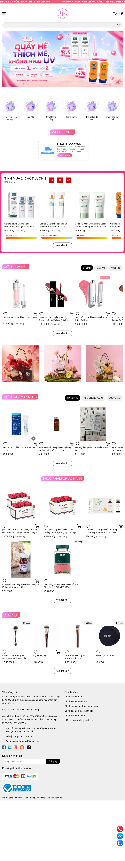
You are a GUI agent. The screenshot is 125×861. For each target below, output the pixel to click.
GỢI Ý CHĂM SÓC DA (20, 397)
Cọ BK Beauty (39, 655)
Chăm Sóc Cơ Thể (112, 118)
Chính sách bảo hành (75, 715)
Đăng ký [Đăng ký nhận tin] (53, 761)
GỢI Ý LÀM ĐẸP (16, 267)
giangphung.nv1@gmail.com (26, 741)
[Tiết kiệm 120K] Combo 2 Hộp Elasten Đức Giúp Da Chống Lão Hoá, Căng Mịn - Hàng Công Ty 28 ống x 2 (20, 532)
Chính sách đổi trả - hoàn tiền (79, 711)
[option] (62, 59)
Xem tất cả (62, 245)
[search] (119, 24)
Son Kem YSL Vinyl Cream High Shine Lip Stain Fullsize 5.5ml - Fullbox (53, 320)
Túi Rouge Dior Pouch (106, 655)
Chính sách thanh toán (76, 701)
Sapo (60, 798)
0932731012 (26, 736)
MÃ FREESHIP (63, 132)
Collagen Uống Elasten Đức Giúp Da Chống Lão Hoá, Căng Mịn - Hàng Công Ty (62, 532)
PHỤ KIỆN (11, 615)
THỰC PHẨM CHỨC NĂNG (62, 478)
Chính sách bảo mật (74, 696)
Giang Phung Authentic (33, 798)
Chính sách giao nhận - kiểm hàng (81, 706)
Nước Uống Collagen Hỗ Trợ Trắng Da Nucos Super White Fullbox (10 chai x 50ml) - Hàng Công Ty (103, 532)
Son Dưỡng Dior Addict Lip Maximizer (20, 317)
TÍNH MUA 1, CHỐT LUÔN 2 (25, 178)
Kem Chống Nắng (51, 118)
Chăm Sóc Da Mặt (91, 118)
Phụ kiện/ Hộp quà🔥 (10, 118)
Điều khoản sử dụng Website (79, 720)
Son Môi (30, 117)
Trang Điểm (71, 117)
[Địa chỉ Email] (31, 761)
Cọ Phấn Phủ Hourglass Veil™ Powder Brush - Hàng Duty (15, 658)
